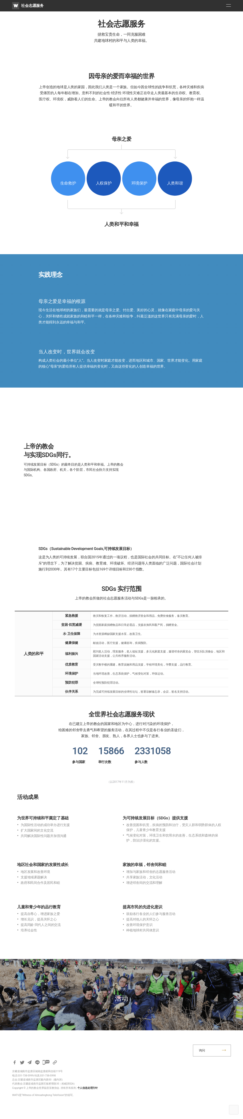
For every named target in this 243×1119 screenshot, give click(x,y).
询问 (202, 1050)
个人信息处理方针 (87, 1088)
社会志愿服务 (32, 5)
